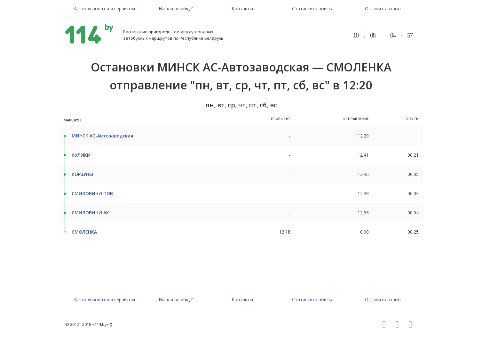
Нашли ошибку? (176, 8)
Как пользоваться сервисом (104, 8)
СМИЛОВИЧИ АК (90, 213)
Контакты (242, 8)
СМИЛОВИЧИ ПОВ (92, 193)
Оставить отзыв (383, 8)
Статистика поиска (313, 8)
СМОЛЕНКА (84, 232)
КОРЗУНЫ (82, 174)
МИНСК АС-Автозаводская (102, 136)
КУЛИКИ (81, 155)
